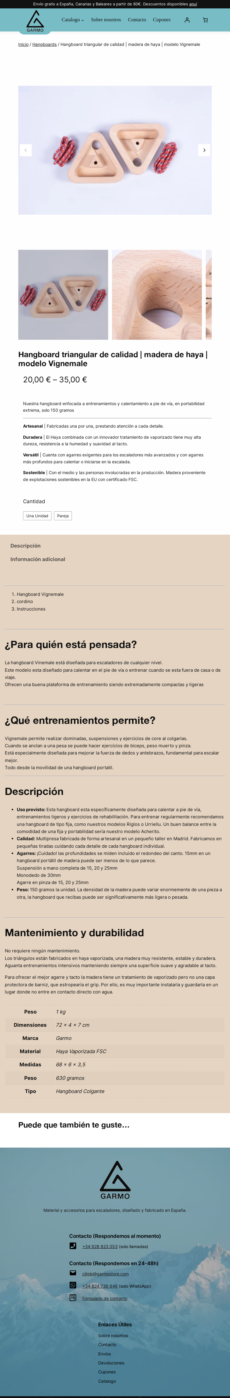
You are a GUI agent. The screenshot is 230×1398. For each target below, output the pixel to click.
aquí (193, 4)
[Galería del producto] (114, 150)
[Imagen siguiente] (204, 150)
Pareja (63, 515)
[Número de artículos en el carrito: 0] (205, 19)
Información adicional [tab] (37, 559)
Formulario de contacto (104, 1298)
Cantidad (34, 501)
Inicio (23, 44)
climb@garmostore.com (105, 1273)
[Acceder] (187, 19)
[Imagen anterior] (26, 150)
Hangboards (44, 44)
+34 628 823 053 (100, 1246)
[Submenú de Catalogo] (82, 19)
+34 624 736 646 (100, 1286)
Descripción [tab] (25, 546)
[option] (157, 295)
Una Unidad (37, 515)
